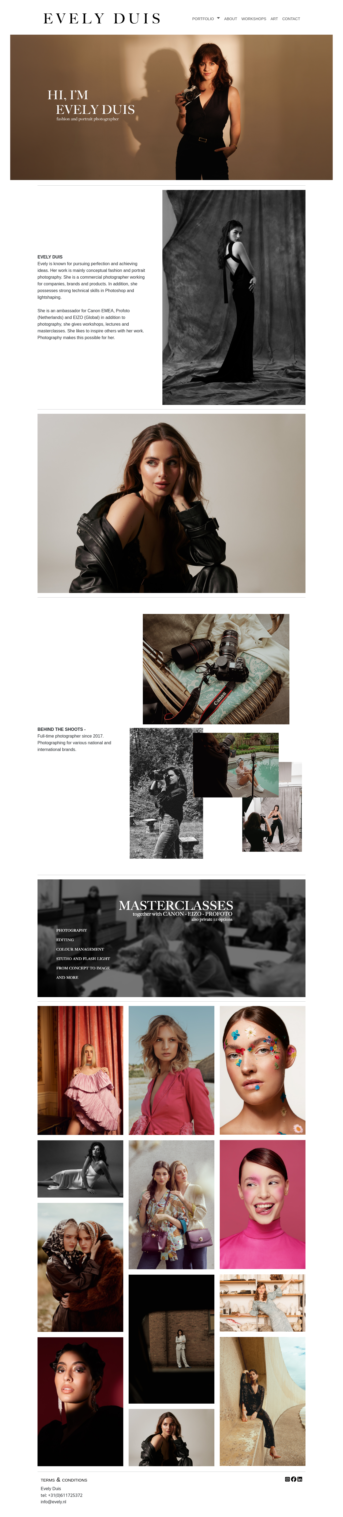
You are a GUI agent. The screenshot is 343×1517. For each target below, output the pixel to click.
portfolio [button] (203, 18)
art (274, 18)
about (230, 18)
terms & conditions (64, 1479)
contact (291, 18)
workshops (253, 18)
